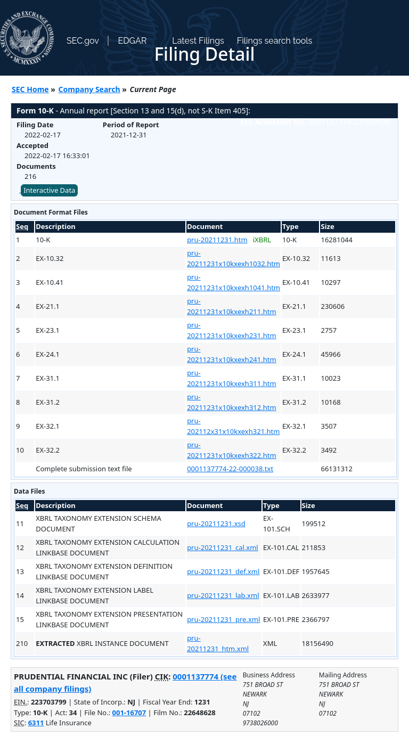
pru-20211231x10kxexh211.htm (231, 306)
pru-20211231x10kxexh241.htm (231, 354)
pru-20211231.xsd (216, 523)
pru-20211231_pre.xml (223, 619)
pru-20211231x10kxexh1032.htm (233, 258)
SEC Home (30, 89)
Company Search (89, 89)
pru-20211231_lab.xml (223, 595)
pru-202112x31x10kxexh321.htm (233, 426)
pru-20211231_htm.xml (218, 643)
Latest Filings (198, 41)
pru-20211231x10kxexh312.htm (231, 402)
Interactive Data (49, 190)
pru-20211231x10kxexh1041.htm (233, 282)
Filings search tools (275, 41)
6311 (36, 722)
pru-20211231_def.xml (223, 571)
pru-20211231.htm (217, 239)
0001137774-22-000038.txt (230, 468)
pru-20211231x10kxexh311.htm (231, 378)
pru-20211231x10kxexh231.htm (231, 330)
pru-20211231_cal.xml (222, 547)
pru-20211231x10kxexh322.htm (231, 450)
